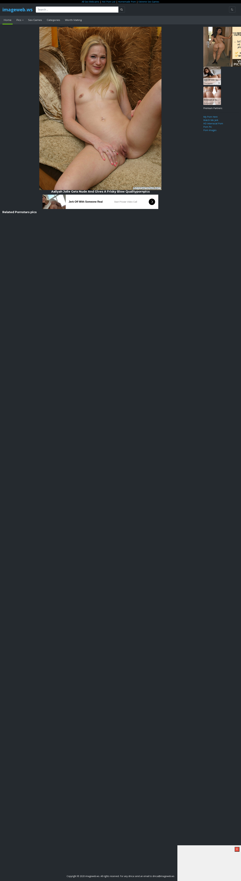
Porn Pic (207, 126)
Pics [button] (19, 20)
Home (7, 20)
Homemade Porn (127, 1)
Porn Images (210, 130)
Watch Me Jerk (210, 120)
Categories (53, 20)
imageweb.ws (17, 10)
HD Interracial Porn (213, 123)
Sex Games (35, 20)
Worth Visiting (73, 20)
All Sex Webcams (90, 1)
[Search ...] (77, 10)
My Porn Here (210, 116)
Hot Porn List (108, 1)
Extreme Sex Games (148, 1)
